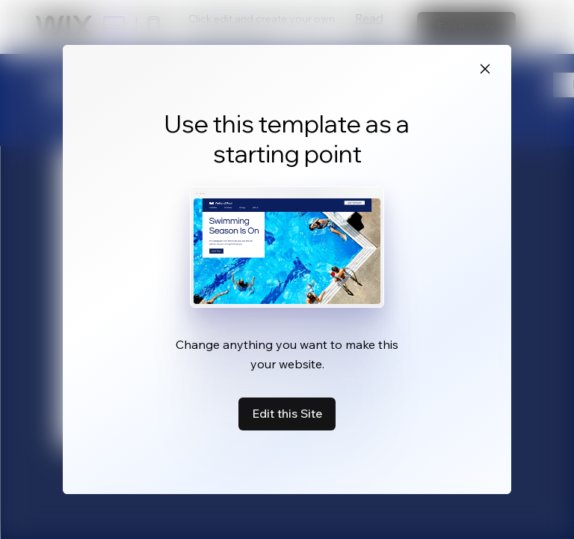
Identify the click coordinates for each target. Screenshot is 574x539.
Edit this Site (287, 413)
